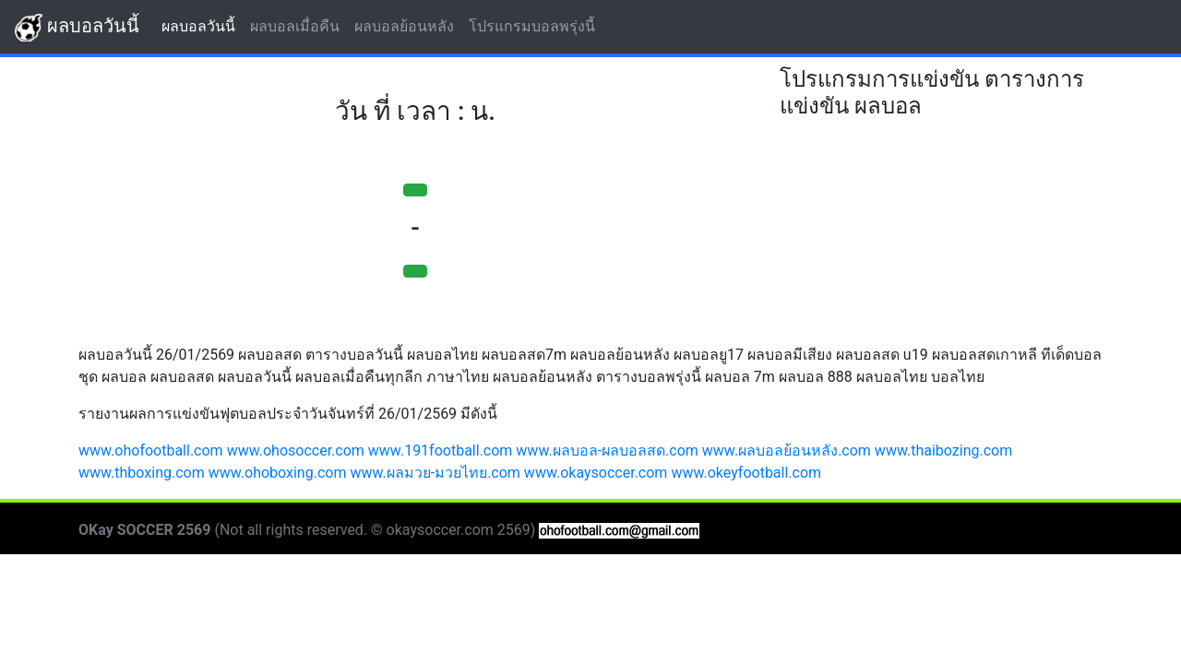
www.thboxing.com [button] (141, 472)
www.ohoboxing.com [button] (278, 472)
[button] (415, 190)
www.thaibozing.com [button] (943, 450)
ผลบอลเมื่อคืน (298, 25)
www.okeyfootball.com (746, 472)
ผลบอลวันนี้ (77, 28)
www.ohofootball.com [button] (150, 450)
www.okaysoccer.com (596, 472)
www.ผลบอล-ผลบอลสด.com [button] (607, 450)
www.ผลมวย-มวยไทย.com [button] (435, 472)
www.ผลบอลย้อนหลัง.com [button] (786, 450)
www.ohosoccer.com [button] (295, 450)
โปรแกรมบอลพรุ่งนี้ (535, 25)
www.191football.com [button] (440, 450)
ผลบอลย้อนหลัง (407, 25)
